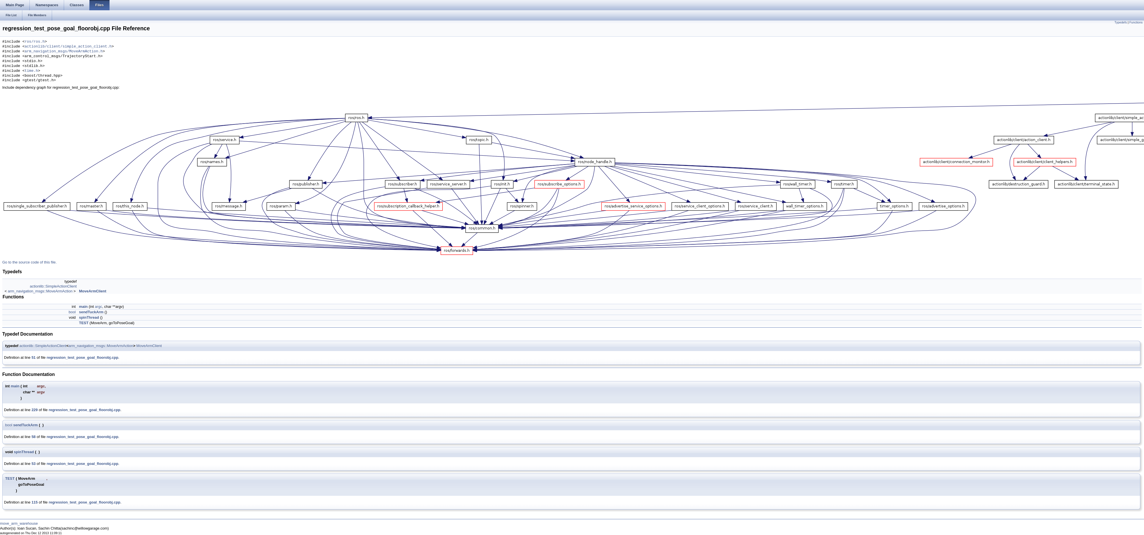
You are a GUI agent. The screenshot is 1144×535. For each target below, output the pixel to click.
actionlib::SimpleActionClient (53, 286)
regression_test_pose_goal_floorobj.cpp (82, 357)
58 (33, 437)
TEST (83, 323)
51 (33, 357)
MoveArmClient (92, 291)
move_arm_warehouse (19, 523)
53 (33, 463)
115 (34, 502)
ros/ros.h (35, 41)
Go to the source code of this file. (29, 262)
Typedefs (1121, 22)
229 (34, 410)
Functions (1136, 22)
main (83, 306)
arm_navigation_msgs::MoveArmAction (40, 291)
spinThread (89, 317)
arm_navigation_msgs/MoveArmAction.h (64, 51)
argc (98, 306)
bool (72, 312)
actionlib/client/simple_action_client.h (68, 46)
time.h (31, 71)
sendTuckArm (91, 312)
